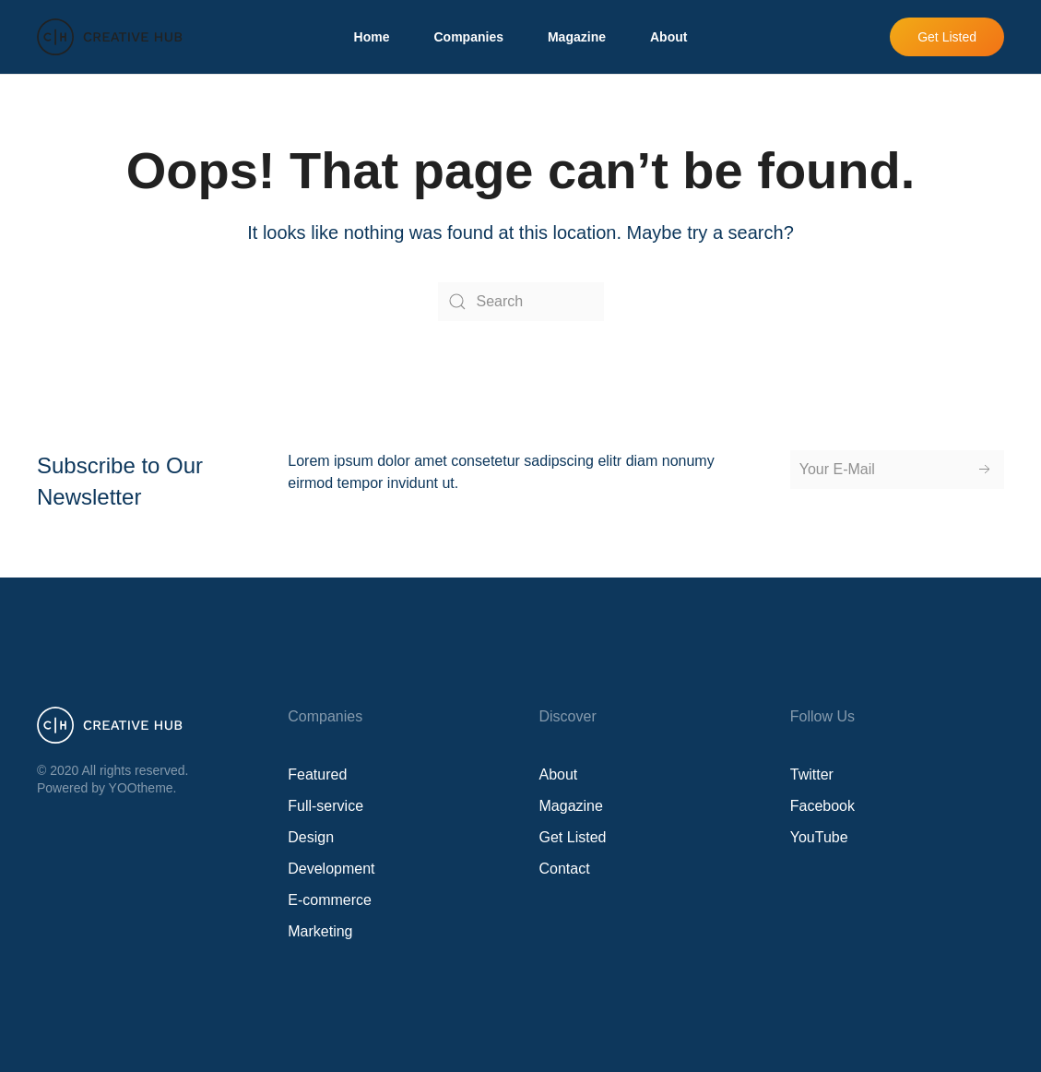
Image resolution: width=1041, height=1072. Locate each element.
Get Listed (946, 37)
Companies (468, 37)
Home (372, 37)
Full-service (325, 806)
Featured (317, 774)
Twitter (812, 774)
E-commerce (330, 900)
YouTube (819, 837)
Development (331, 868)
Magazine (577, 37)
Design (311, 837)
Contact (564, 868)
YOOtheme (141, 787)
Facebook (822, 806)
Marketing (320, 931)
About (668, 37)
